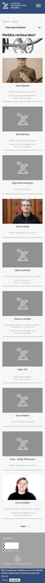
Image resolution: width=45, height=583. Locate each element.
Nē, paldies (14, 581)
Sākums (5, 22)
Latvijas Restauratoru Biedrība (19, 5)
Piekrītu (5, 581)
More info (4, 577)
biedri (15, 22)
